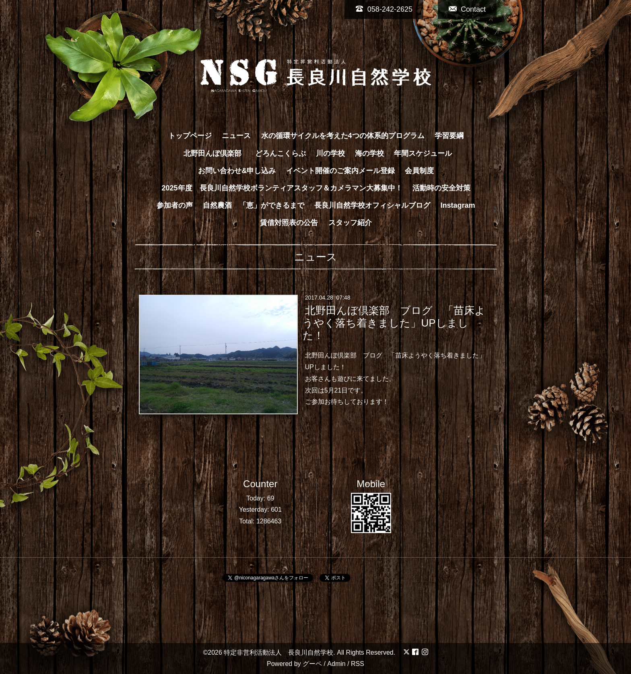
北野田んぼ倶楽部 (216, 153)
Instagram (458, 205)
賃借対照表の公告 (289, 223)
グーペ (312, 663)
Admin (336, 663)
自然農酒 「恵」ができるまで (253, 205)
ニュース (236, 136)
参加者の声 (175, 205)
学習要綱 (449, 136)
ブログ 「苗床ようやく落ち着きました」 (424, 355)
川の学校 (330, 153)
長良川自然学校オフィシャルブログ (372, 205)
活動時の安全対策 (441, 188)
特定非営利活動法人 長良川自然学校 (278, 652)
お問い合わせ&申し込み (237, 171)
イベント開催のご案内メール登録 (340, 171)
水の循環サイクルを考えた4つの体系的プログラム (343, 136)
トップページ (190, 136)
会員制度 (419, 171)
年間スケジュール (423, 153)
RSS (357, 663)
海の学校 (369, 153)
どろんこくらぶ (280, 153)
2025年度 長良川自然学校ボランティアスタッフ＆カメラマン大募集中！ (281, 188)
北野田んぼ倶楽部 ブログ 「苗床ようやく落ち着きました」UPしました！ (394, 322)
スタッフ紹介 (350, 223)
